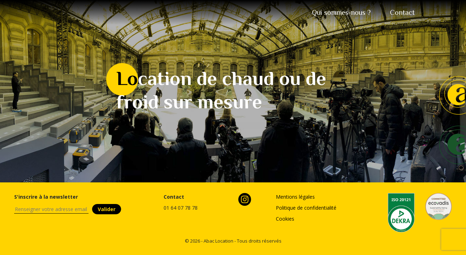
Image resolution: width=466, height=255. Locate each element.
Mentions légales (295, 196)
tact (402, 12)
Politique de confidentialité (306, 207)
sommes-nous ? (341, 12)
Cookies (285, 218)
